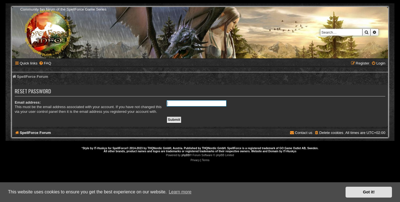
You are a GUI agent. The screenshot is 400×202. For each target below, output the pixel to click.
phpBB (185, 155)
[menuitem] (45, 63)
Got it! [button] (369, 192)
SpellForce (119, 148)
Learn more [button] (180, 191)
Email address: (28, 102)
